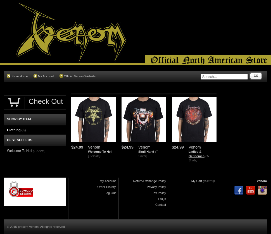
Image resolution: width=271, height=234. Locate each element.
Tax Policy (159, 193)
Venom (262, 181)
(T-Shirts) (94, 156)
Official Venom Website (78, 76)
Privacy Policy (156, 186)
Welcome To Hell (100, 151)
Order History (107, 186)
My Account (44, 76)
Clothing (16, 130)
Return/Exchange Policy (149, 181)
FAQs (162, 198)
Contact (160, 204)
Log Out (110, 193)
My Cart (196, 181)
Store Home (17, 76)
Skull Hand (146, 151)
